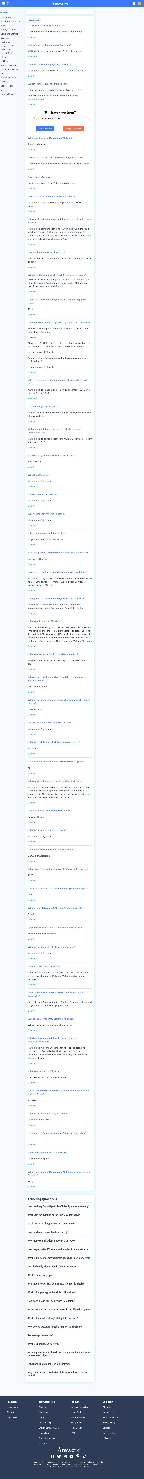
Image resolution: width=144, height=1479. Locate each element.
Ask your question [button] (73, 128)
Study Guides (77, 1422)
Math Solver (76, 1428)
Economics (43, 1443)
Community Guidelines (81, 1407)
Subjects (4, 12)
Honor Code (76, 1412)
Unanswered (12, 1417)
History (4, 57)
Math (3, 73)
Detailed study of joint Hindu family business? (52, 1266)
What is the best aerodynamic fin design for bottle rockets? (59, 1257)
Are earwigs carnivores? (40, 1335)
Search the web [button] (45, 128)
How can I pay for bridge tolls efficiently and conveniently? (58, 1206)
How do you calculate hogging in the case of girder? (55, 1326)
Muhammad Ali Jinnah (39, 481)
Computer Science (47, 1438)
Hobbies (4, 61)
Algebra (42, 1407)
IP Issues (107, 1438)
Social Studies (7, 86)
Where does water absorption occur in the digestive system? (59, 1309)
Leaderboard (12, 1407)
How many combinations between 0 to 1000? (51, 1240)
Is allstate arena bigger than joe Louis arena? (51, 1223)
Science (4, 81)
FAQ (73, 1433)
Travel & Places (7, 94)
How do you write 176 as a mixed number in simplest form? (59, 1249)
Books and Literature (10, 34)
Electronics (5, 42)
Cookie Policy (109, 1433)
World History (45, 1422)
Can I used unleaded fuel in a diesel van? (49, 1364)
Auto (3, 25)
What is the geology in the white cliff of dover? (52, 1292)
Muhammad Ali (36, 953)
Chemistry (43, 1412)
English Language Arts (49, 1428)
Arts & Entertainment (10, 21)
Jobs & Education (8, 65)
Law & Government (9, 69)
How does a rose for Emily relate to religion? (51, 1300)
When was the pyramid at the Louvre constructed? (54, 1214)
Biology (42, 1417)
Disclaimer (107, 1428)
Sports (4, 90)
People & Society (8, 77)
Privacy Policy (109, 1422)
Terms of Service (110, 1417)
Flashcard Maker (78, 1417)
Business (5, 38)
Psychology (44, 1433)
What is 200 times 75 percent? (43, 1343)
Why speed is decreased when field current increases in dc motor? (58, 1374)
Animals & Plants (8, 17)
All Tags (10, 1412)
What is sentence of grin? (41, 1275)
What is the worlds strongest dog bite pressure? (53, 1318)
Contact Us (108, 1412)
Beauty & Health (8, 29)
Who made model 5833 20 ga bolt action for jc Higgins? (56, 1283)
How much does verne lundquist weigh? (48, 1232)
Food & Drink (6, 53)
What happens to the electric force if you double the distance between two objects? (60, 1354)
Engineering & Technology (7, 47)
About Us (107, 1407)
